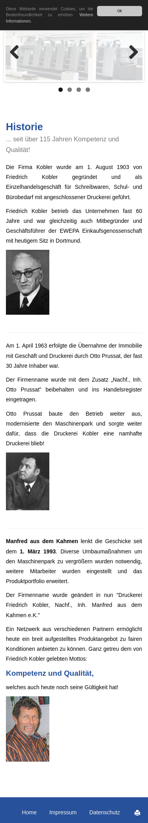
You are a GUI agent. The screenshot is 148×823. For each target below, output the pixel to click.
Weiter (131, 53)
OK (119, 10)
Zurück (17, 53)
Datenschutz (104, 812)
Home (29, 812)
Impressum (63, 812)
